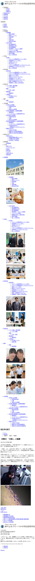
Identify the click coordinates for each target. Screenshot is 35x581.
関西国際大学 (6, 514)
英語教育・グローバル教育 (15, 48)
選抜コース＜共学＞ (14, 75)
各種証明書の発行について (15, 137)
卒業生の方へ (6, 13)
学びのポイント (13, 63)
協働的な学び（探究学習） (15, 51)
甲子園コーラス (13, 96)
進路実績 (11, 102)
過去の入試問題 (13, 109)
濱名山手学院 (12, 41)
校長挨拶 (11, 37)
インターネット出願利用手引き (17, 113)
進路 (7, 100)
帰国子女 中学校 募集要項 (15, 131)
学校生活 (5, 328)
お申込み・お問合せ (14, 140)
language (6, 7)
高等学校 (8, 71)
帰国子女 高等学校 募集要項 (16, 133)
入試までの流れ (13, 130)
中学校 (8, 57)
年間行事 (11, 97)
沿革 (10, 38)
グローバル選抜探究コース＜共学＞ (18, 59)
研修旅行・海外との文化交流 (16, 82)
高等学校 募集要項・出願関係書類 (14, 121)
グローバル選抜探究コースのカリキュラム (19, 65)
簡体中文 (8, 11)
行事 (10, 107)
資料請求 (5, 17)
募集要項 (11, 112)
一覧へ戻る (3, 507)
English (8, 10)
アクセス (5, 16)
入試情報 (5, 396)
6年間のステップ (13, 62)
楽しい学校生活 (13, 54)
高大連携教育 (12, 47)
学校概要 (8, 32)
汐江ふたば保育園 (7, 520)
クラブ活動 (12, 87)
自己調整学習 (12, 44)
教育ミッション (13, 35)
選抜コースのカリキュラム (15, 76)
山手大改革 (9, 42)
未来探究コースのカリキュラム (17, 66)
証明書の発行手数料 (14, 138)
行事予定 (5, 19)
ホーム (5, 29)
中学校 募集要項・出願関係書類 (14, 110)
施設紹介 (8, 91)
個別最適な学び (13, 45)
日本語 (8, 8)
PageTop (2, 550)
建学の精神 (12, 34)
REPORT (8, 150)
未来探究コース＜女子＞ (15, 60)
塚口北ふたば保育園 (8, 522)
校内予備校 (12, 53)
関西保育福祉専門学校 (9, 517)
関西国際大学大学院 (8, 516)
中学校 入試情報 (10, 104)
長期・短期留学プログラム (15, 81)
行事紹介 (8, 94)
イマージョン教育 (13, 50)
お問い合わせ (9, 153)
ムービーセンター (10, 147)
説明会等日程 (12, 106)
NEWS (7, 149)
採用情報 (5, 14)
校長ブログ (9, 146)
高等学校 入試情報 (10, 115)
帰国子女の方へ (10, 128)
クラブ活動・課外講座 (11, 85)
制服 (7, 88)
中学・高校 (12, 90)
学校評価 (11, 39)
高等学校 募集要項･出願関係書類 (17, 414)
